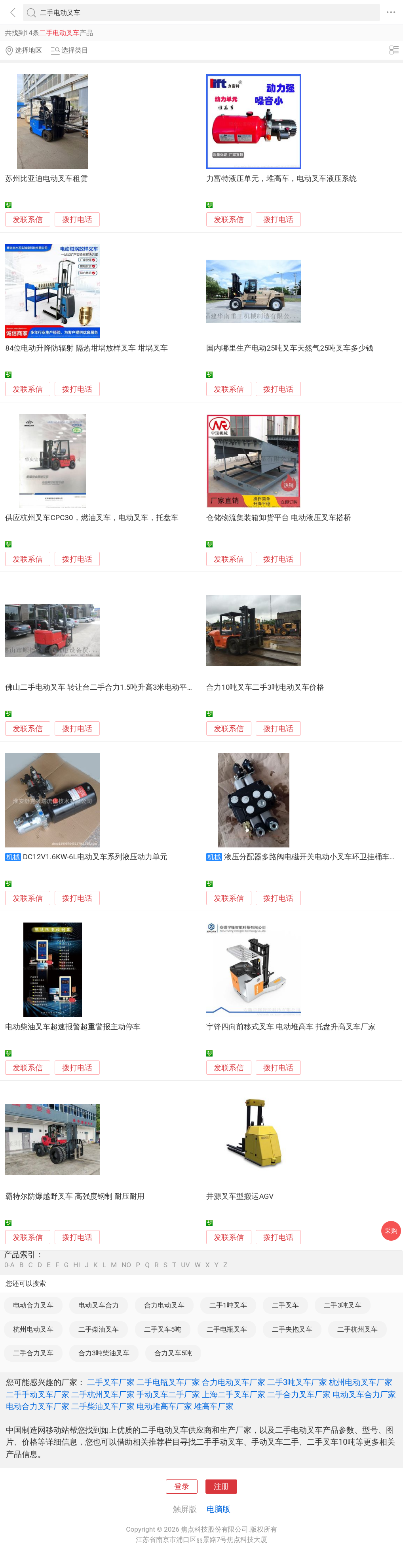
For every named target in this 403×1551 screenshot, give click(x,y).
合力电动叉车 (164, 1305)
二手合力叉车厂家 (299, 1394)
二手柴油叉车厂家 (103, 1406)
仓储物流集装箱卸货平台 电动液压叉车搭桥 (278, 517)
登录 (181, 1486)
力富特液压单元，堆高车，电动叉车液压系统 (281, 178)
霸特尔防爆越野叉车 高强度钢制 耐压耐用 (74, 1196)
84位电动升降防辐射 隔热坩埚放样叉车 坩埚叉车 (86, 348)
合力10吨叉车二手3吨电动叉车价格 (265, 687)
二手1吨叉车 (228, 1305)
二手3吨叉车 (342, 1305)
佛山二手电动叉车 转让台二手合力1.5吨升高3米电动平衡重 (103, 687)
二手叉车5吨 (163, 1329)
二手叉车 (285, 1305)
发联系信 (28, 219)
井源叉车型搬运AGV (240, 1196)
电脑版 (218, 1509)
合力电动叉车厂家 (233, 1382)
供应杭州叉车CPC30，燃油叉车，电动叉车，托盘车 (91, 517)
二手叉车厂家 (111, 1382)
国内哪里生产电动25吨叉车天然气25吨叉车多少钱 (289, 348)
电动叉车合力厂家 (364, 1394)
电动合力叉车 (33, 1305)
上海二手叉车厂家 (233, 1394)
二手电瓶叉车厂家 (168, 1382)
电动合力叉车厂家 (37, 1406)
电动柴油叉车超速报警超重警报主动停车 (73, 1027)
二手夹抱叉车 (292, 1329)
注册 (221, 1486)
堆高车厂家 (214, 1406)
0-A (9, 1265)
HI (76, 1265)
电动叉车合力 (98, 1305)
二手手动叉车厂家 (37, 1394)
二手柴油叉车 (98, 1329)
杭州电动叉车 (33, 1329)
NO (126, 1265)
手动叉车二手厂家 (168, 1394)
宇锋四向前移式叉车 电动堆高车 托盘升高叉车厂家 (290, 1027)
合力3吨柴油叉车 (103, 1353)
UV (185, 1265)
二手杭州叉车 (357, 1329)
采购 (391, 1230)
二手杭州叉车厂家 (103, 1394)
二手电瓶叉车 (227, 1329)
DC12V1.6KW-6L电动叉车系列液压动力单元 (95, 857)
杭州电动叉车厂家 (360, 1382)
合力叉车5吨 (173, 1353)
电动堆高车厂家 (164, 1406)
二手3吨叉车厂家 (297, 1382)
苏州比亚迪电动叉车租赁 (46, 178)
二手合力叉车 (33, 1353)
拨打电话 (77, 219)
